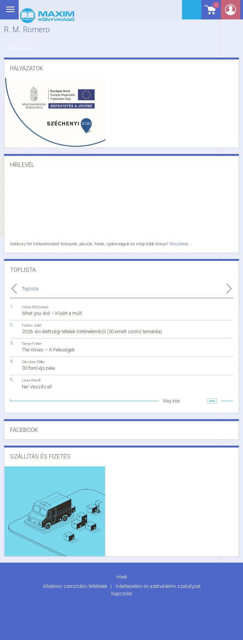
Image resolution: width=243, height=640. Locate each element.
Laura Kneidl (31, 380)
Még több (171, 400)
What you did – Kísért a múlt (52, 312)
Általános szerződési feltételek (75, 585)
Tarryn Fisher (32, 343)
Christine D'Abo (33, 361)
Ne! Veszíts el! (37, 386)
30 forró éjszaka (38, 368)
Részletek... (176, 243)
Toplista (30, 288)
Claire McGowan (35, 306)
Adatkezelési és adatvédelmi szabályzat (158, 585)
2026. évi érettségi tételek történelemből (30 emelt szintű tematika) (92, 331)
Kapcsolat (121, 592)
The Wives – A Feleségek (48, 349)
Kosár (213, 12)
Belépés (233, 12)
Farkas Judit (31, 324)
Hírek (121, 576)
